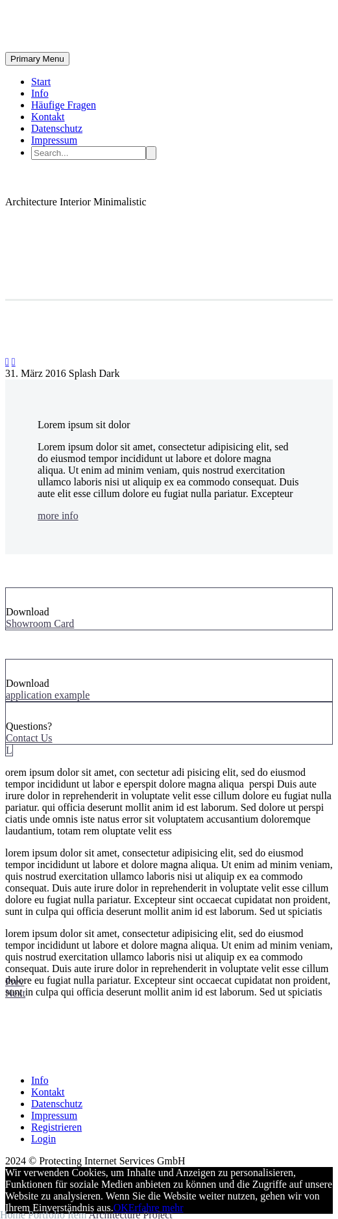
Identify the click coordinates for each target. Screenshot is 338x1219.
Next (15, 993)
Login (43, 1138)
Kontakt (48, 116)
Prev (14, 981)
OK (121, 1207)
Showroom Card (40, 623)
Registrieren (56, 1127)
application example (48, 694)
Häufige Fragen (63, 104)
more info (58, 515)
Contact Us (29, 737)
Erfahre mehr (156, 1207)
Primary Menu (37, 59)
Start (41, 81)
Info (40, 93)
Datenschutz (56, 128)
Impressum (54, 140)
